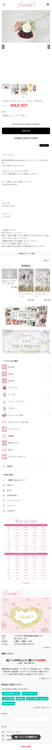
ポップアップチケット (17, 457)
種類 (3, 112)
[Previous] (3, 47)
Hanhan (11, 381)
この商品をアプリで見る (26, 253)
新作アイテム (13, 443)
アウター (12, 408)
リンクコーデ (13, 429)
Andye (11, 374)
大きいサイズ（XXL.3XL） (19, 422)
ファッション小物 (15, 415)
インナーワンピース (16, 402)
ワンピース (12, 388)
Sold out (26, 131)
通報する (46, 261)
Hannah (11, 367)
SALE (10, 450)
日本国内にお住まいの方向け (26, 138)
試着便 (11, 436)
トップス (12, 395)
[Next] (49, 47)
